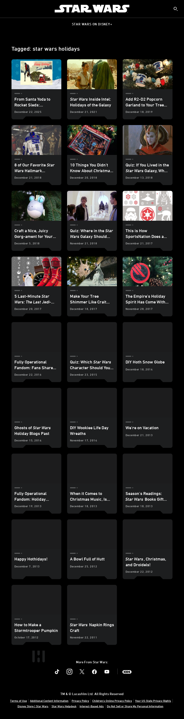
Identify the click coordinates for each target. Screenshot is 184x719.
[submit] (175, 9)
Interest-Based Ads (92, 706)
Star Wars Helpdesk (64, 706)
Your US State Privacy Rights (153, 700)
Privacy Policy (80, 700)
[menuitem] (7, 8)
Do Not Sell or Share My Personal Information (135, 706)
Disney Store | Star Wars (32, 706)
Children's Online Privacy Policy (112, 700)
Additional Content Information (49, 700)
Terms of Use (18, 700)
